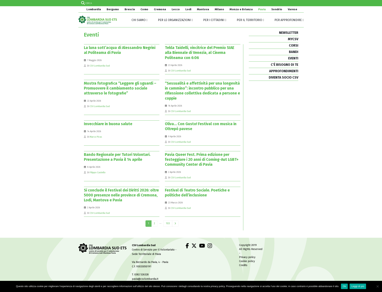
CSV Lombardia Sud (100, 65)
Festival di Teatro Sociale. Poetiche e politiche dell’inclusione (197, 193)
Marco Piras (96, 136)
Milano (219, 9)
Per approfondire (288, 20)
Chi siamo (138, 20)
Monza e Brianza (241, 9)
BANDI (293, 52)
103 (168, 223)
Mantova (203, 9)
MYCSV (293, 39)
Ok (344, 286)
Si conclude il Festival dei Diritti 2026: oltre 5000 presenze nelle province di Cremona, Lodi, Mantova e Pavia (121, 195)
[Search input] (191, 3)
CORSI (293, 45)
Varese (292, 9)
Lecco (176, 9)
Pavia (262, 9)
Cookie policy (247, 261)
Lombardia (93, 9)
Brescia (130, 9)
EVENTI (293, 58)
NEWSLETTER (288, 33)
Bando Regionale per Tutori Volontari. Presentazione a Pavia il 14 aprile (117, 157)
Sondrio (276, 9)
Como (144, 9)
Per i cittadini (213, 20)
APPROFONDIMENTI (283, 71)
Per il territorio (249, 20)
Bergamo (113, 9)
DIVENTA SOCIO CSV (283, 77)
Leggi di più (357, 286)
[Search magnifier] (301, 3)
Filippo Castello (98, 172)
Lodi (188, 9)
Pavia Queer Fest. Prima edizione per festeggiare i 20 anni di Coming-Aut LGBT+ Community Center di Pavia (202, 159)
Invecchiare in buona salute (108, 124)
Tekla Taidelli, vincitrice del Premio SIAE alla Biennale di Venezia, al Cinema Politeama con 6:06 (199, 52)
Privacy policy (247, 257)
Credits (243, 265)
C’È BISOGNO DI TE (284, 65)
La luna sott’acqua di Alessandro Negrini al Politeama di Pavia (119, 50)
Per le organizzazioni (174, 20)
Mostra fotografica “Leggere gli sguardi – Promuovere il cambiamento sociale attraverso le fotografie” (120, 88)
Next (175, 223)
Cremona (160, 9)
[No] (377, 286)
